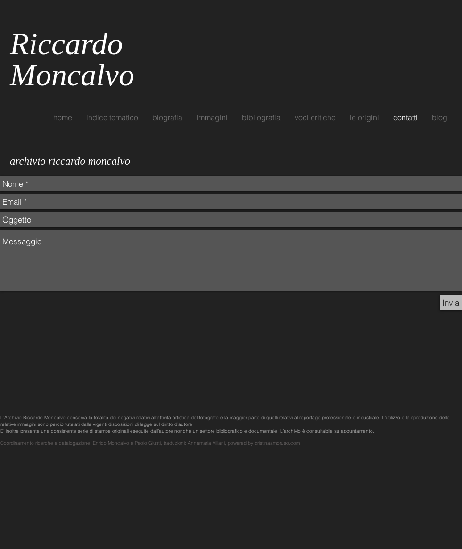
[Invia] (451, 302)
